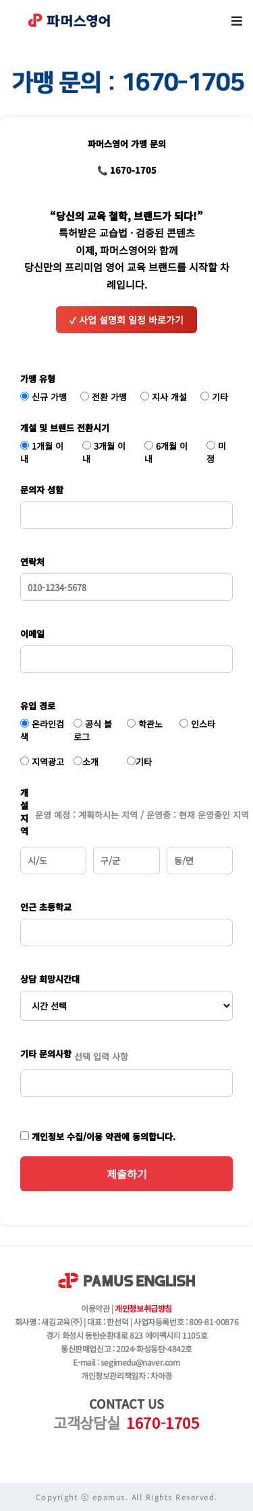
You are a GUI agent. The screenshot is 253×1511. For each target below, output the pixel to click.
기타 (214, 396)
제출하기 (127, 1174)
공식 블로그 (93, 730)
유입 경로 (37, 705)
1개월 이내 (41, 452)
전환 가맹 (103, 396)
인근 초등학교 (46, 907)
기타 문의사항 (46, 1053)
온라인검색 (42, 730)
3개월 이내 (103, 452)
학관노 (145, 723)
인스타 (197, 723)
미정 (216, 452)
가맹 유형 (37, 378)
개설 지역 (24, 811)
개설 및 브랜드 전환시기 (64, 427)
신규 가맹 (43, 396)
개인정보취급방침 (143, 1308)
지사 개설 (163, 396)
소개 (86, 761)
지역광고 (42, 761)
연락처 (32, 561)
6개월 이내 (166, 452)
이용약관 (95, 1308)
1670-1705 (162, 1422)
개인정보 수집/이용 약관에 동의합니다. (97, 1136)
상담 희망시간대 (50, 979)
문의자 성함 (41, 489)
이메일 (32, 633)
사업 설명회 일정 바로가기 (126, 319)
